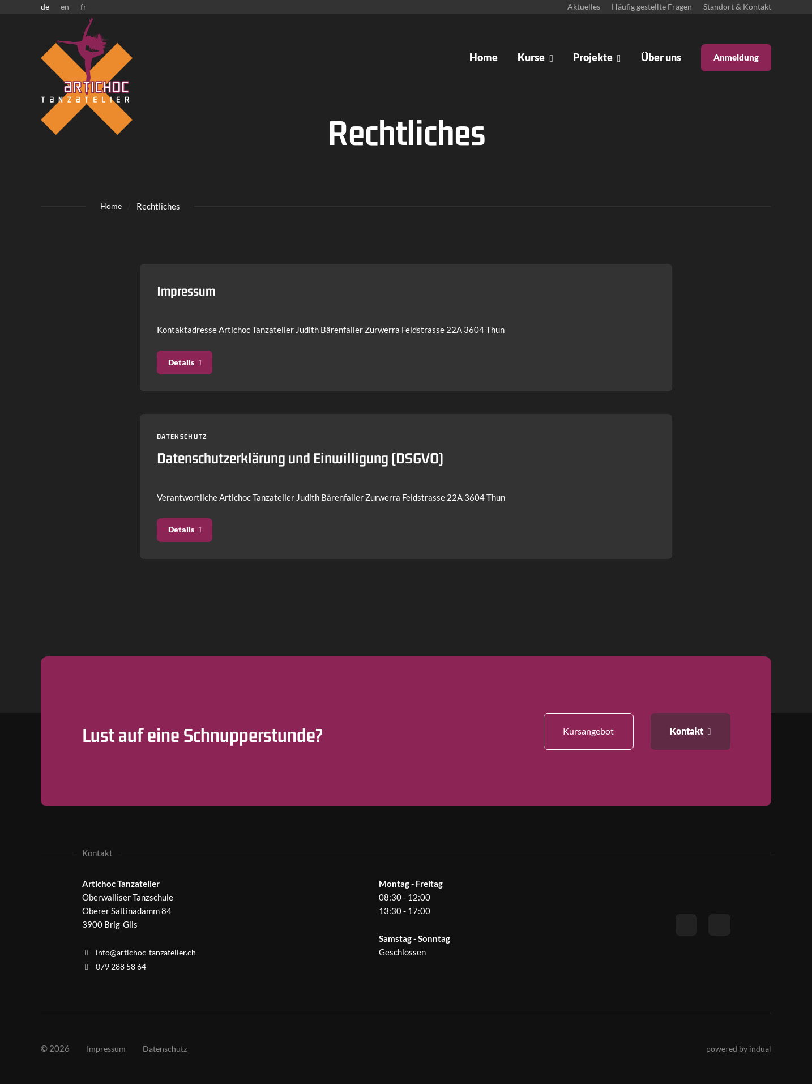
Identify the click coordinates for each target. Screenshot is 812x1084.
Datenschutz (185, 440)
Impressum (189, 290)
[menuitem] (583, 7)
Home (111, 206)
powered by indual (737, 1049)
